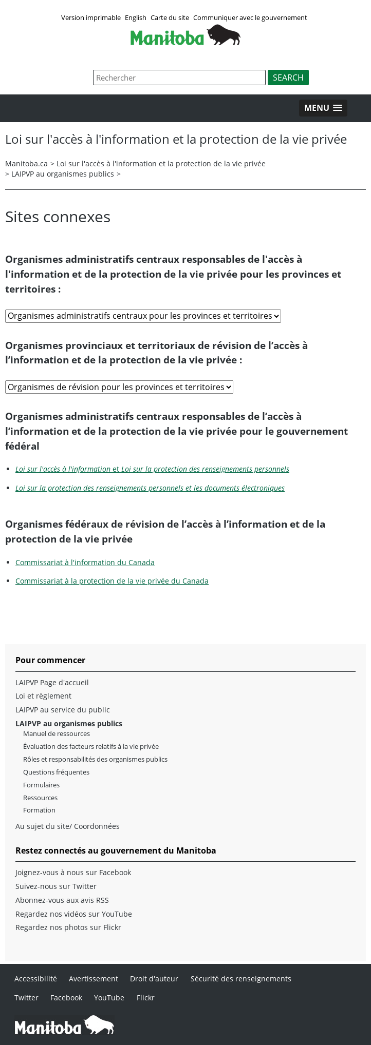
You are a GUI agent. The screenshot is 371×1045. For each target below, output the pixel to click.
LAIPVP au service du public (62, 709)
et (152, 469)
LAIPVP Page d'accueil (52, 682)
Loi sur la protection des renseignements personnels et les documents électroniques (150, 488)
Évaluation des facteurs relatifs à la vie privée (91, 746)
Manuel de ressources (56, 733)
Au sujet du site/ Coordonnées (67, 826)
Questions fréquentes (56, 772)
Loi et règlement (43, 696)
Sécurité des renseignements (241, 978)
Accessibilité (35, 978)
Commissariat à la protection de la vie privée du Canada (112, 581)
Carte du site (170, 17)
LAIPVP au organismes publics (62, 174)
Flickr (146, 997)
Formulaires (41, 785)
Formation (39, 810)
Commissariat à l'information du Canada (85, 562)
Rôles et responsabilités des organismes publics (95, 759)
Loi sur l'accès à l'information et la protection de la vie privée (161, 163)
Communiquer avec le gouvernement (250, 17)
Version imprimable (91, 17)
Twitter (26, 997)
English (135, 17)
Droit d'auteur (154, 978)
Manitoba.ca (26, 163)
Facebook (66, 997)
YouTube (109, 997)
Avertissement (93, 978)
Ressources (40, 798)
